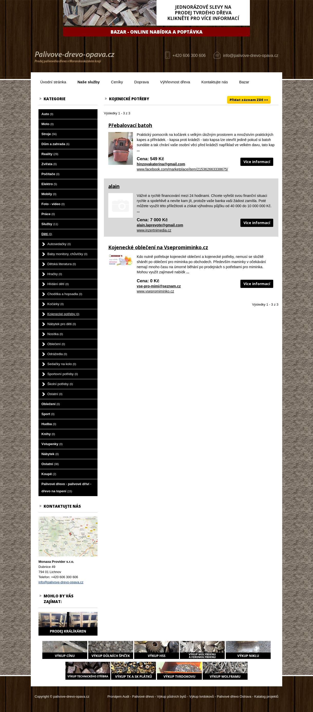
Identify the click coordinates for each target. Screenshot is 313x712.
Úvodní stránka (53, 82)
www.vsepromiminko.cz (155, 291)
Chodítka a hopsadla (64, 294)
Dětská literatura (61, 264)
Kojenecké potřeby (63, 314)
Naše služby (88, 82)
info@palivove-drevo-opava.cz (250, 55)
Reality (50, 154)
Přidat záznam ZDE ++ (249, 99)
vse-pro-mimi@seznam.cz (159, 286)
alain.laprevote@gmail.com (160, 225)
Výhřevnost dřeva (175, 82)
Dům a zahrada (56, 144)
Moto (48, 124)
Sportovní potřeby (62, 374)
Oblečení (56, 344)
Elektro (49, 184)
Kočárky (55, 304)
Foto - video (53, 204)
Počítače (51, 174)
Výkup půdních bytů (171, 696)
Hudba (49, 424)
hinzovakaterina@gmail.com (161, 164)
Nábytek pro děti (61, 324)
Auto (47, 114)
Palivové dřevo (143, 696)
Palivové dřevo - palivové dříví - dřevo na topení (66, 487)
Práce (48, 214)
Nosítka (55, 334)
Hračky (54, 274)
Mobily (49, 194)
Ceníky (117, 82)
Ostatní (55, 394)
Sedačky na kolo (61, 364)
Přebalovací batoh (130, 125)
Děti (47, 234)
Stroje (49, 134)
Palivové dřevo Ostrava (234, 696)
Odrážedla (57, 354)
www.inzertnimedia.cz (154, 230)
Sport (48, 414)
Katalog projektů (266, 696)
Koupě (49, 474)
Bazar (244, 82)
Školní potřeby (60, 384)
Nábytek (50, 454)
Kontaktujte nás (214, 82)
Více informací (256, 161)
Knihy (48, 434)
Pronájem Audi (118, 696)
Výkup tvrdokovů (201, 696)
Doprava (141, 82)
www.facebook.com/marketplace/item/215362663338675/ (182, 169)
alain (114, 186)
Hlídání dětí (58, 284)
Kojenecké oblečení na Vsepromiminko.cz (158, 247)
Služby (50, 224)
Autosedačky (59, 244)
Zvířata (49, 164)
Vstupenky (52, 444)
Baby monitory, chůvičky (67, 254)
